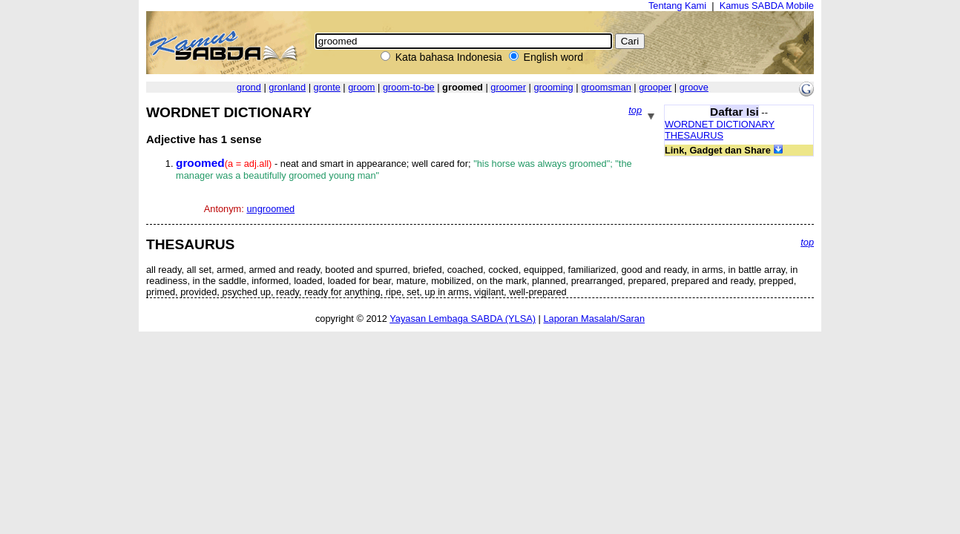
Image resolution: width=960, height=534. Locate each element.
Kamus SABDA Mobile (767, 5)
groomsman (606, 87)
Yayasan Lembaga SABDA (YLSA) (462, 318)
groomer (508, 87)
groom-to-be (409, 87)
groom (361, 87)
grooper (655, 87)
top (635, 110)
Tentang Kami (677, 5)
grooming (553, 87)
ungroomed (270, 208)
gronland (287, 87)
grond (249, 87)
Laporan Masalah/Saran (594, 318)
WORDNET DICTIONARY (720, 124)
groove (694, 87)
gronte (327, 87)
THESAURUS (694, 135)
